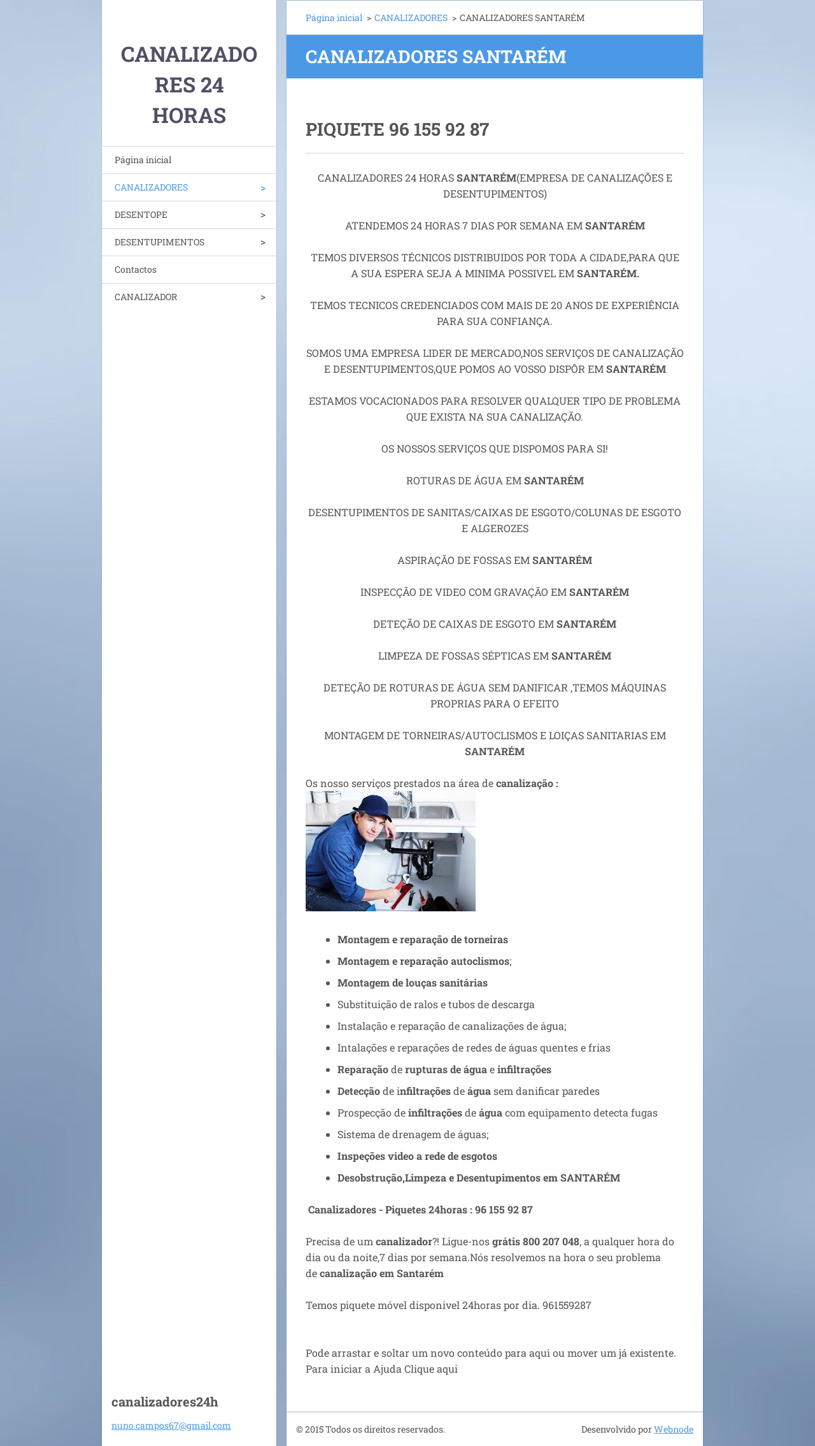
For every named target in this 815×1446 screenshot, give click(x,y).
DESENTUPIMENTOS (159, 242)
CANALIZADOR (146, 297)
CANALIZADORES (151, 187)
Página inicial (143, 160)
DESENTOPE (141, 214)
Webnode (673, 1429)
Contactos (136, 269)
